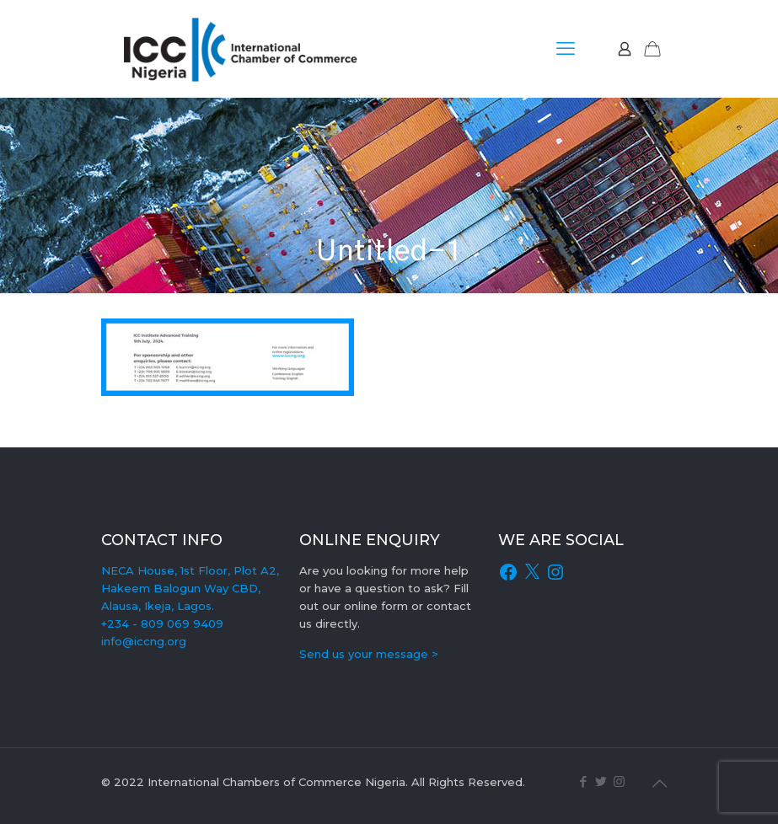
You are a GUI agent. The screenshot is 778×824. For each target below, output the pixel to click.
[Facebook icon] (583, 781)
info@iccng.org (143, 641)
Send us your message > (368, 654)
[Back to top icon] (660, 783)
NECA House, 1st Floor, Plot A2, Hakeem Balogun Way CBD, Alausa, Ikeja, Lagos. (190, 588)
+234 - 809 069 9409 (162, 623)
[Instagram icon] (619, 781)
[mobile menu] (565, 49)
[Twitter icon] (601, 781)
